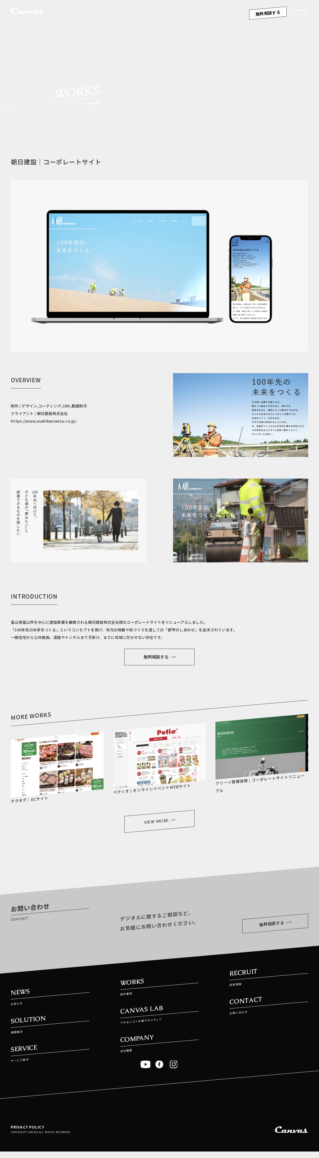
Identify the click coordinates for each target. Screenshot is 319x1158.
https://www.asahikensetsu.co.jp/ (44, 421)
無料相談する (268, 13)
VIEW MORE (159, 823)
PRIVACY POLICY (27, 1131)
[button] (300, 14)
